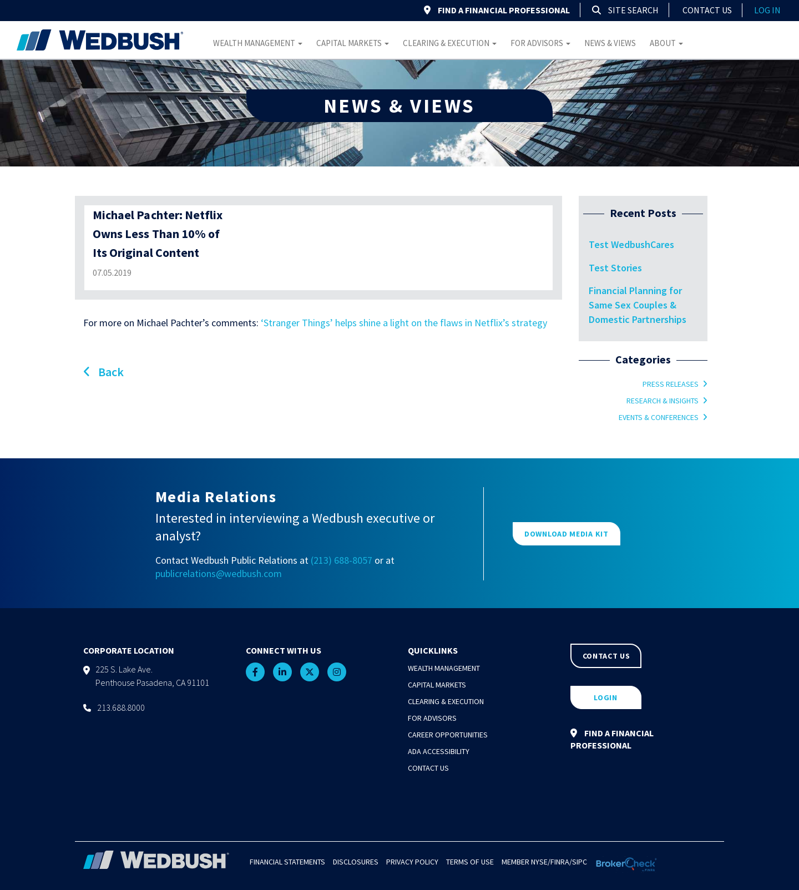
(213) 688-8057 (341, 560)
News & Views (610, 43)
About (666, 43)
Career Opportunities (448, 735)
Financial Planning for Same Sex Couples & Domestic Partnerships (637, 304)
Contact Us (707, 10)
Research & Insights (662, 401)
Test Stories (615, 267)
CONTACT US (606, 656)
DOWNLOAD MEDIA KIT (566, 534)
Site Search (625, 10)
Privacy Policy (412, 862)
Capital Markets (352, 43)
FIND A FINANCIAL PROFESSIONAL (497, 10)
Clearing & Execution (450, 43)
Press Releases (671, 384)
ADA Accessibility (438, 751)
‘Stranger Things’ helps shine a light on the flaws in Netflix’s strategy (404, 322)
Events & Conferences (659, 417)
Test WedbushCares (631, 244)
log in (767, 10)
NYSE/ (540, 862)
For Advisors (540, 43)
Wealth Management (257, 43)
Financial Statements (287, 862)
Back (103, 372)
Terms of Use (470, 862)
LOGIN (606, 697)
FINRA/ (561, 862)
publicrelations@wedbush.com (218, 573)
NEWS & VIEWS (399, 105)
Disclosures (355, 862)
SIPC (579, 862)
